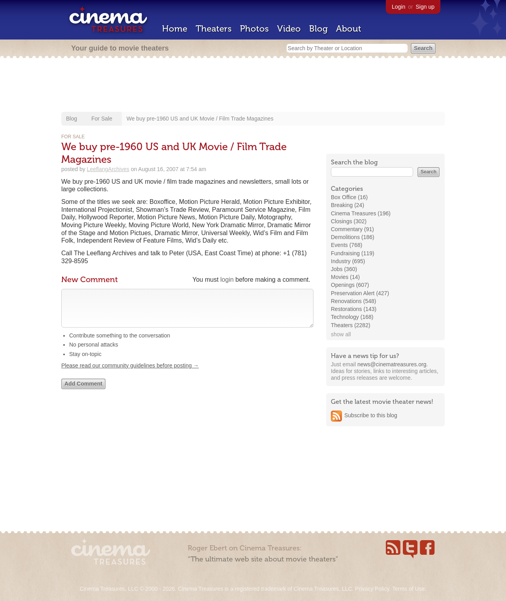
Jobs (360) (344, 269)
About (348, 28)
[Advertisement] (253, 86)
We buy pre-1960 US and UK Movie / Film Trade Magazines (200, 118)
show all (341, 334)
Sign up (425, 7)
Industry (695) (348, 261)
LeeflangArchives (108, 169)
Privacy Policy (372, 589)
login (227, 279)
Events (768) (346, 245)
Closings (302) (348, 221)
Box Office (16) (349, 197)
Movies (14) (345, 277)
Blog (318, 28)
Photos (254, 28)
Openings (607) (350, 285)
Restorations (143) (353, 309)
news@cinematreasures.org (392, 364)
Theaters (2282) (350, 325)
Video (289, 28)
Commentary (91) (352, 229)
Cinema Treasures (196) (361, 213)
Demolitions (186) (352, 237)
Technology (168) (352, 317)
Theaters (214, 28)
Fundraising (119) (352, 253)
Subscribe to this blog (370, 415)
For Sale (101, 118)
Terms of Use (408, 589)
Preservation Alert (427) (360, 293)
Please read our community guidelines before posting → (130, 373)
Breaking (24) (347, 205)
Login (398, 7)
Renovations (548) (353, 301)
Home (174, 28)
